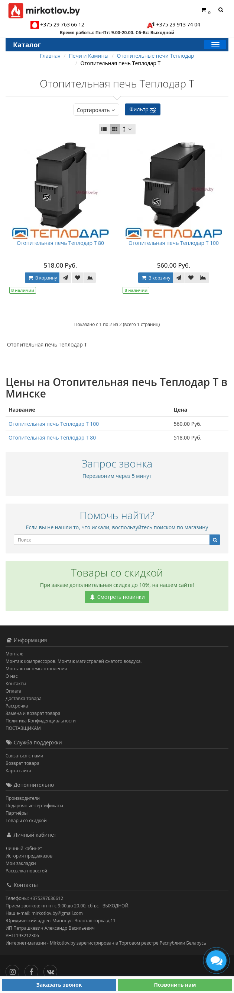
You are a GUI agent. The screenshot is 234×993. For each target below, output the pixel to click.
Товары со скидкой (26, 820)
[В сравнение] (90, 277)
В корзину (42, 278)
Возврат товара (22, 763)
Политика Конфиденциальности (41, 721)
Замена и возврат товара (33, 713)
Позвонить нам (175, 984)
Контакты (16, 683)
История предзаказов (29, 856)
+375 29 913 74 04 (178, 24)
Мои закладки (21, 863)
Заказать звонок (59, 984)
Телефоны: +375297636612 (34, 898)
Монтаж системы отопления (36, 668)
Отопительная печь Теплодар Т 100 (174, 242)
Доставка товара (24, 698)
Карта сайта (18, 770)
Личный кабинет (24, 848)
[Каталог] (215, 44)
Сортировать (96, 110)
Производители (23, 798)
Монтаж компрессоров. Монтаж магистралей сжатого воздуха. (74, 661)
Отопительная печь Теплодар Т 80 (60, 242)
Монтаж (14, 654)
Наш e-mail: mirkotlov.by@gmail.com (44, 913)
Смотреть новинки (117, 596)
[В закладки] (78, 277)
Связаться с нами (24, 756)
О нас (11, 676)
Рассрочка (17, 706)
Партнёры (16, 813)
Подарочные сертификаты (34, 805)
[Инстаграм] (14, 970)
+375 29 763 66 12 (62, 24)
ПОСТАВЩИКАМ (23, 728)
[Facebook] (33, 970)
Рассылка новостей (26, 871)
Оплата (14, 691)
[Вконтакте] (52, 970)
